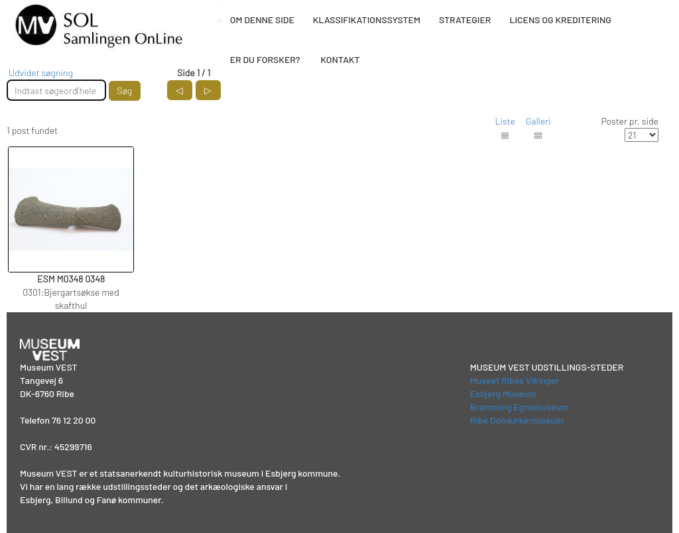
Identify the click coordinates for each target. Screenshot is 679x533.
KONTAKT (339, 59)
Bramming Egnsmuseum (519, 406)
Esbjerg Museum (503, 393)
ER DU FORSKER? (265, 59)
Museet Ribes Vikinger (515, 380)
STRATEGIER (465, 19)
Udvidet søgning (41, 72)
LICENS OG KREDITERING (560, 19)
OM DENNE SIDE (262, 19)
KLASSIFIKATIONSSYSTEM (366, 19)
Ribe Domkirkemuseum (517, 420)
